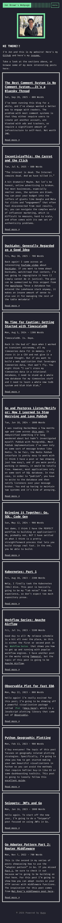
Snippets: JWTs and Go (23, 803)
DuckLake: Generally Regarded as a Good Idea (29, 248)
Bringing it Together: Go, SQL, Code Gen (27, 515)
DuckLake (10, 268)
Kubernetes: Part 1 (20, 572)
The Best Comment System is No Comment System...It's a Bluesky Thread (30, 87)
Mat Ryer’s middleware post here (32, 891)
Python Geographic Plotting (28, 738)
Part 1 (9, 870)
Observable (21, 714)
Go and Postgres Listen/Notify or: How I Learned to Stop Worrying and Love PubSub (30, 412)
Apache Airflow (14, 663)
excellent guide (15, 780)
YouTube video (29, 265)
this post (38, 431)
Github (7, 55)
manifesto (16, 285)
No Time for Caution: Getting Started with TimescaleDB (29, 324)
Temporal (35, 656)
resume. (35, 55)
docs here (30, 708)
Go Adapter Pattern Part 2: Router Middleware (28, 846)
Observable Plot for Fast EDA (29, 686)
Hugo (43, 912)
